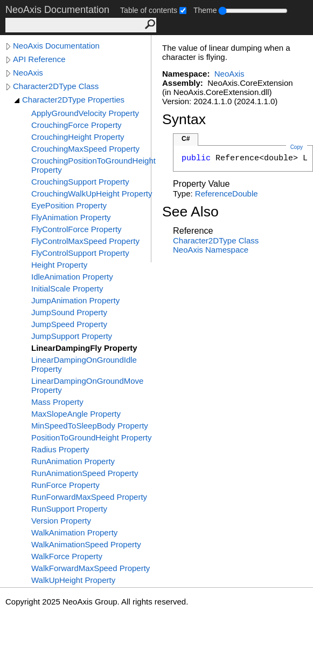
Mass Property (57, 401)
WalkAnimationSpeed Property (86, 544)
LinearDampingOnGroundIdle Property (84, 364)
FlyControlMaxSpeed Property (85, 241)
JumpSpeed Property (69, 324)
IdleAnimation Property (72, 276)
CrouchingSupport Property (80, 181)
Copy (296, 147)
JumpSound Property (69, 312)
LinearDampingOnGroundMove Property (87, 385)
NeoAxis (28, 72)
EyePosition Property (69, 205)
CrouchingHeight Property (77, 136)
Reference (213, 193)
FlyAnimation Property (71, 217)
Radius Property (60, 449)
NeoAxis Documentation (56, 45)
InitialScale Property (67, 288)
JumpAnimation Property (75, 300)
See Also (190, 211)
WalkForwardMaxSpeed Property (90, 568)
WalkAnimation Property (74, 532)
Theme (205, 10)
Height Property (59, 264)
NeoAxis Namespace (210, 249)
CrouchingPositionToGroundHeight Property (93, 165)
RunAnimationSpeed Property (84, 473)
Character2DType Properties (73, 99)
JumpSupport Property (71, 336)
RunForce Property (65, 485)
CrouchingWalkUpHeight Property (91, 193)
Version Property (61, 520)
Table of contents (148, 10)
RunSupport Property (69, 508)
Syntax (184, 119)
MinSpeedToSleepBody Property (89, 425)
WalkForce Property (66, 556)
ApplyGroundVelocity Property (85, 113)
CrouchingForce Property (76, 125)
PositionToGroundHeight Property (91, 437)
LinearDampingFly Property (84, 347)
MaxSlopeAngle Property (76, 413)
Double (245, 193)
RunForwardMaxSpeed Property (89, 496)
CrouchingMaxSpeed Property (85, 148)
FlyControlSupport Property (80, 252)
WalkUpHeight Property (73, 580)
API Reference (39, 59)
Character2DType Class (56, 86)
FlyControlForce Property (76, 229)
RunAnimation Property (73, 461)
